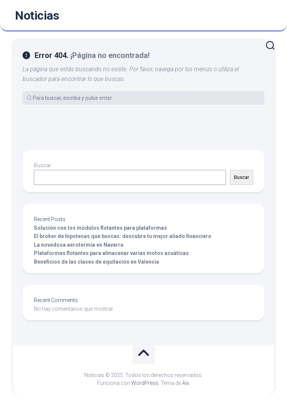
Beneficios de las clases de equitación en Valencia (96, 262)
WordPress (144, 383)
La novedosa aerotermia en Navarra (78, 245)
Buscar (42, 165)
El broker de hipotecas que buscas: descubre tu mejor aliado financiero (122, 236)
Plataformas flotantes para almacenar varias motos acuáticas (111, 253)
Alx (185, 383)
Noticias (37, 15)
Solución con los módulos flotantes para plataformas (100, 228)
